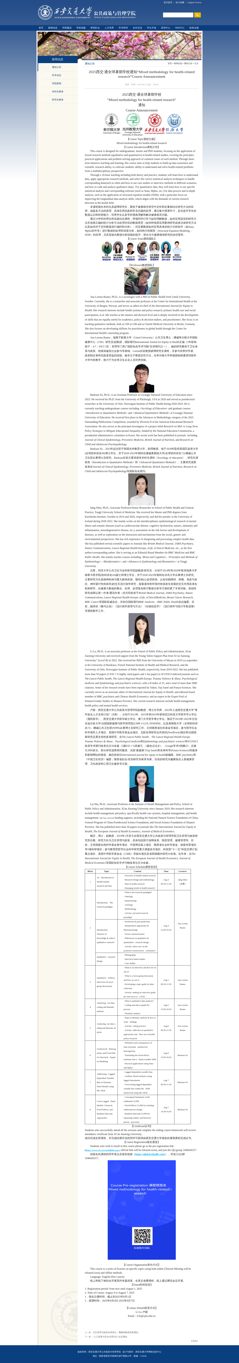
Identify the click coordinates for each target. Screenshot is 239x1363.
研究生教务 (58, 99)
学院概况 (67, 28)
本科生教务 (58, 91)
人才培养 (109, 28)
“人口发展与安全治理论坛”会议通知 (110, 1336)
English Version (194, 2)
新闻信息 (52, 28)
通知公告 (56, 67)
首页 (41, 28)
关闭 (194, 1341)
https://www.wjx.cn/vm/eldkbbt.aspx (102, 1150)
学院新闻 (56, 83)
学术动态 (56, 75)
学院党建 (81, 28)
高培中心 (165, 28)
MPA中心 (180, 28)
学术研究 (123, 28)
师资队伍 (95, 28)
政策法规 (194, 28)
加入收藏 (180, 2)
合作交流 (137, 28)
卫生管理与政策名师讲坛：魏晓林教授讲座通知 (115, 1332)
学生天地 (151, 28)
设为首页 (168, 2)
